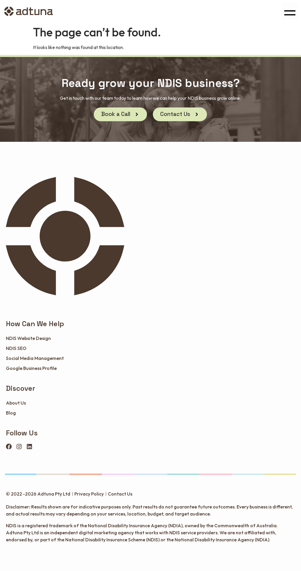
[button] (289, 11)
